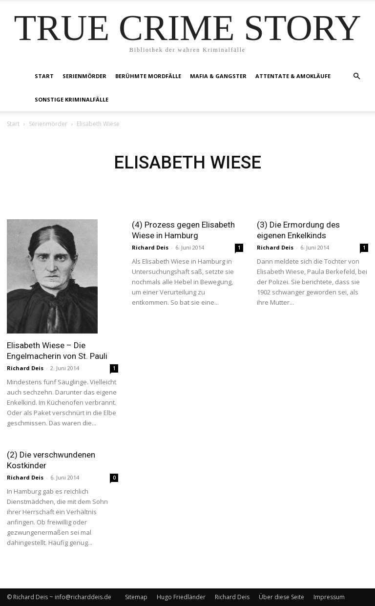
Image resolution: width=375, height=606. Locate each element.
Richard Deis (25, 368)
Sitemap (136, 597)
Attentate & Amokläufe (293, 76)
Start (44, 76)
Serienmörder (84, 76)
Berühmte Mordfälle (148, 76)
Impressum (329, 597)
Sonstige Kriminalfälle (71, 99)
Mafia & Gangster (218, 76)
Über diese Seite (281, 597)
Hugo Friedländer (181, 597)
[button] (356, 76)
